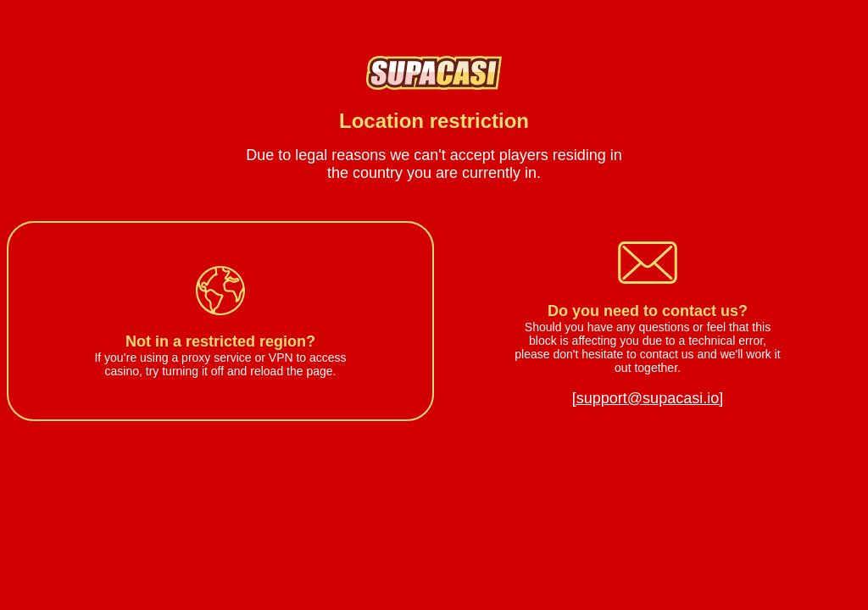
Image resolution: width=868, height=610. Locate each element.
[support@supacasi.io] (647, 398)
